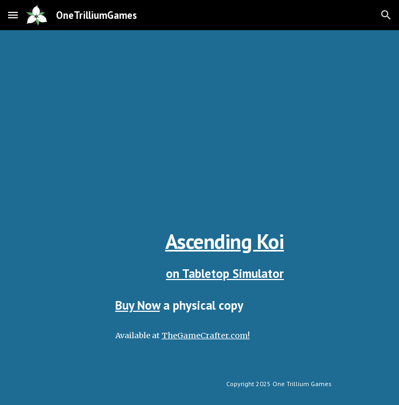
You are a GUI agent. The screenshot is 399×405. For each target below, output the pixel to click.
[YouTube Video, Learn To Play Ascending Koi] (199, 119)
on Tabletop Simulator (225, 273)
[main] (199, 255)
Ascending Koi (224, 241)
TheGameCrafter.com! (206, 335)
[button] (13, 15)
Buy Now (137, 305)
